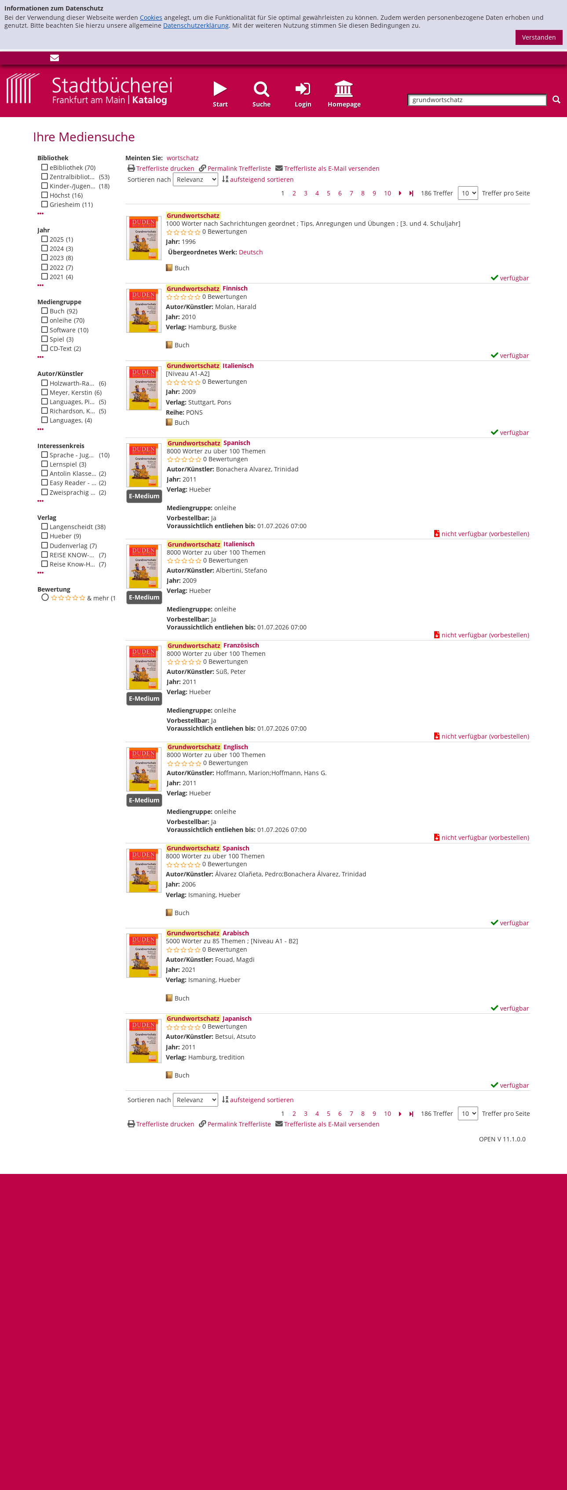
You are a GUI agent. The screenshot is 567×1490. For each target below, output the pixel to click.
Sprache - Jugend (73, 455)
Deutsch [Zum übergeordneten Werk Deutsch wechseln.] (251, 252)
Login (303, 104)
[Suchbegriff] (476, 100)
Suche (261, 104)
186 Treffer (437, 193)
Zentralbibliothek (73, 177)
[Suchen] (556, 100)
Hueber (61, 536)
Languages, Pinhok (73, 402)
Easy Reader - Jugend (73, 483)
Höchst (60, 195)
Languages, (66, 420)
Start (220, 104)
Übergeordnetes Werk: (202, 252)
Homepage (344, 104)
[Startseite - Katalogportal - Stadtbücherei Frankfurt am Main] (89, 88)
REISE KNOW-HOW (73, 555)
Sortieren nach (149, 180)
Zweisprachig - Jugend (73, 493)
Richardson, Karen (73, 411)
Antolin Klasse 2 (73, 474)
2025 (57, 239)
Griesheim (65, 205)
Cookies (151, 17)
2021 (57, 277)
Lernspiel (63, 464)
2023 (57, 258)
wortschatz (183, 158)
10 (387, 193)
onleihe (61, 320)
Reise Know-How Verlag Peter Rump (73, 564)
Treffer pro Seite (506, 193)
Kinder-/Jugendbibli (73, 186)
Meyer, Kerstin (71, 393)
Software (63, 330)
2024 (57, 249)
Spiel (57, 339)
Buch (57, 311)
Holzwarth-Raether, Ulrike (73, 383)
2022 (57, 268)
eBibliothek (66, 168)
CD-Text (61, 349)
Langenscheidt (71, 527)
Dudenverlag (69, 546)
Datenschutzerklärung (196, 25)
